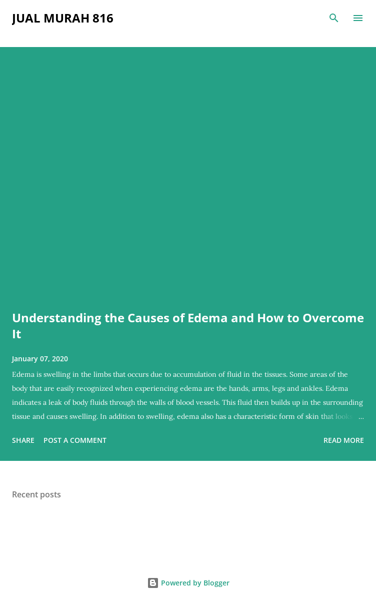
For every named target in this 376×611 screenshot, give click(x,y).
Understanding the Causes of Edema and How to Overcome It (188, 325)
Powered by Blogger (188, 582)
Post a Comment (75, 440)
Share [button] (23, 440)
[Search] (334, 18)
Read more (344, 440)
